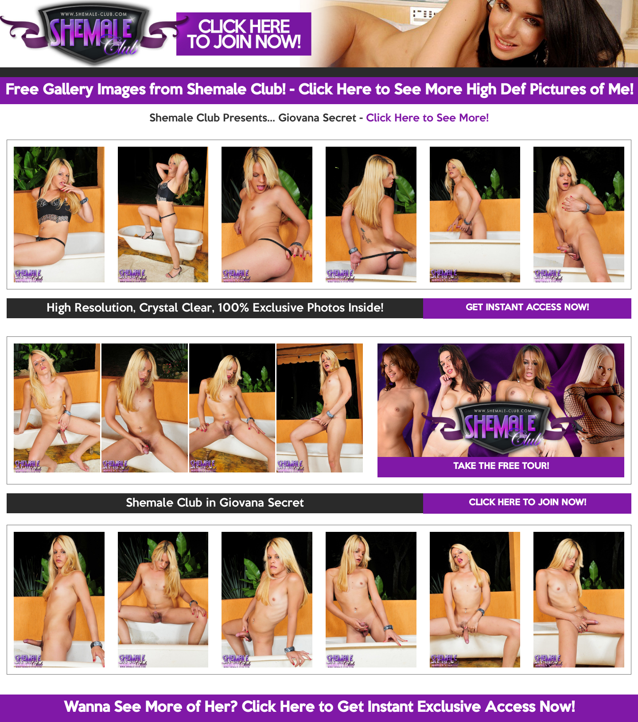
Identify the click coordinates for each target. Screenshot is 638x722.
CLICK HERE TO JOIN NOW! (527, 503)
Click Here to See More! (427, 118)
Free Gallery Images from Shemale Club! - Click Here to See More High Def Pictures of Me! (319, 90)
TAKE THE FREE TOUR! (501, 467)
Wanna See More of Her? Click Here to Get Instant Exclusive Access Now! (319, 707)
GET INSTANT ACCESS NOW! (527, 308)
